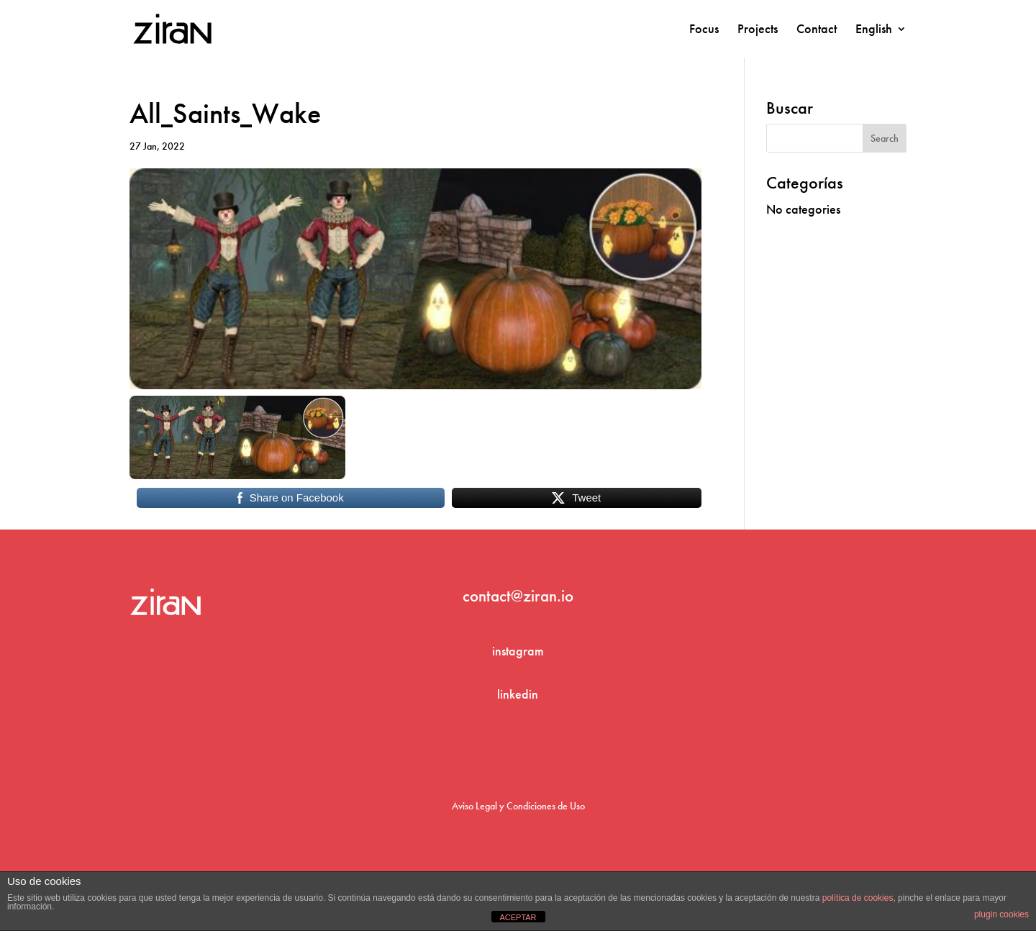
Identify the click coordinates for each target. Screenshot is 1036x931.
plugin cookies (1001, 914)
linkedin (517, 694)
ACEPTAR (517, 917)
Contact (816, 30)
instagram (518, 650)
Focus (704, 30)
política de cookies (858, 898)
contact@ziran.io (518, 596)
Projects (757, 30)
